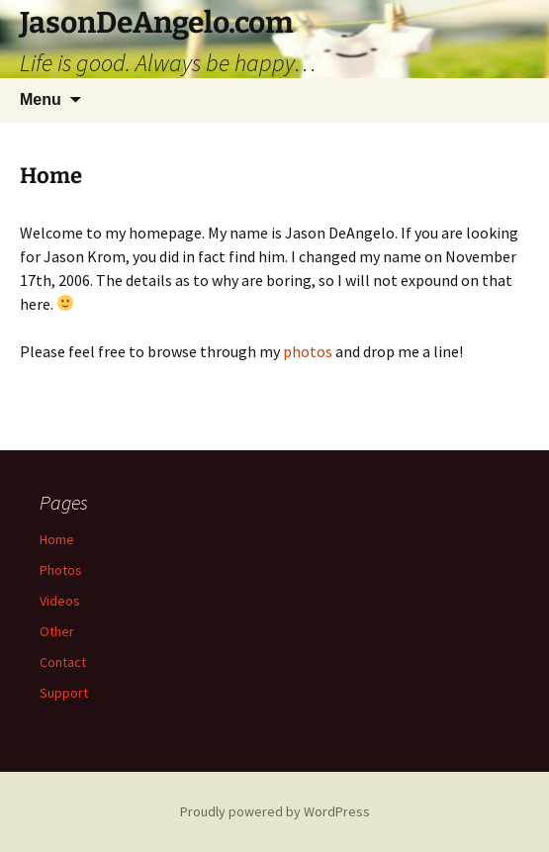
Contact (63, 662)
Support (64, 693)
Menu (40, 99)
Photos (61, 570)
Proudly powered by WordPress (275, 811)
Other (57, 631)
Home (57, 539)
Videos (60, 601)
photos (309, 351)
